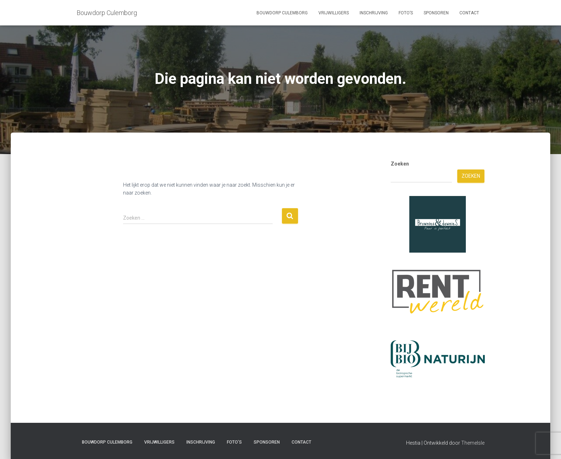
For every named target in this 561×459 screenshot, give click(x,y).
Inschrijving (374, 12)
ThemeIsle (472, 443)
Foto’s (406, 12)
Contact (469, 12)
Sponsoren (436, 12)
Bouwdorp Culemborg (282, 12)
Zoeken (400, 164)
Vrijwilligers (333, 12)
